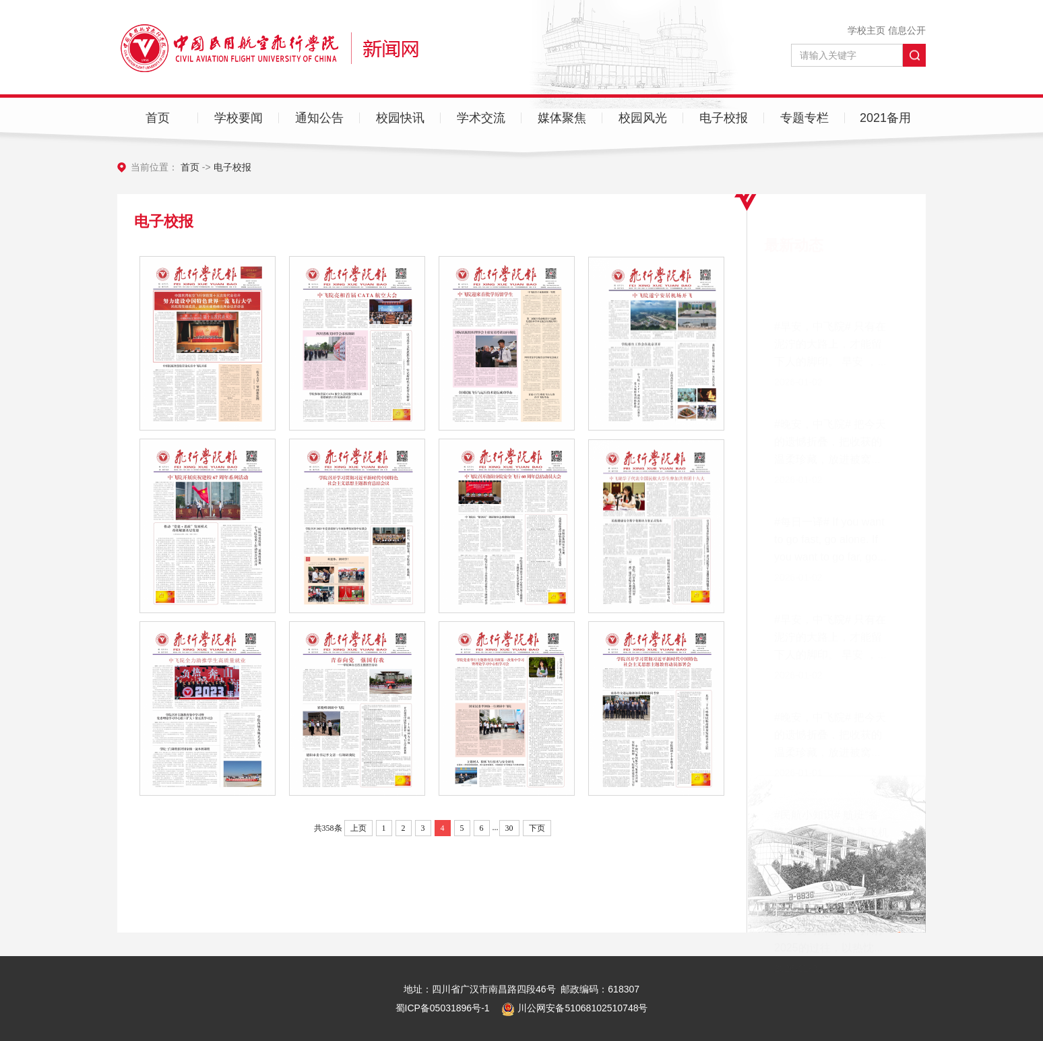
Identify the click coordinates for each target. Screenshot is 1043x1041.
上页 (358, 828)
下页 (537, 828)
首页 (158, 118)
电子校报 (723, 118)
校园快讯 (400, 118)
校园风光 (643, 118)
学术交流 (481, 118)
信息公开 (907, 30)
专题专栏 (804, 118)
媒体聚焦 (562, 118)
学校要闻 (238, 118)
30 (509, 828)
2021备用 (885, 118)
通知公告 (319, 118)
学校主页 (866, 30)
